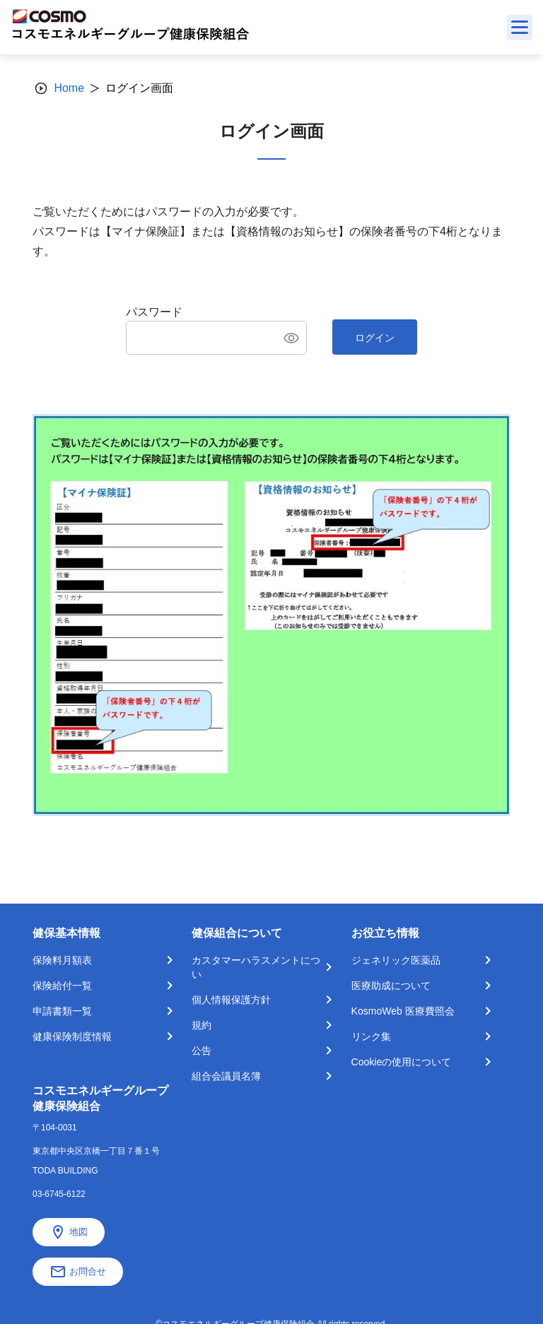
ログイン (375, 337)
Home (69, 88)
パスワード (154, 312)
